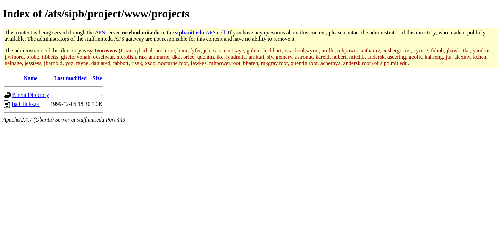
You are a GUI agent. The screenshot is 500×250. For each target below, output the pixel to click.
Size (97, 78)
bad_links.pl (26, 104)
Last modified (70, 78)
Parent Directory (30, 95)
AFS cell (200, 32)
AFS (100, 32)
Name (31, 78)
